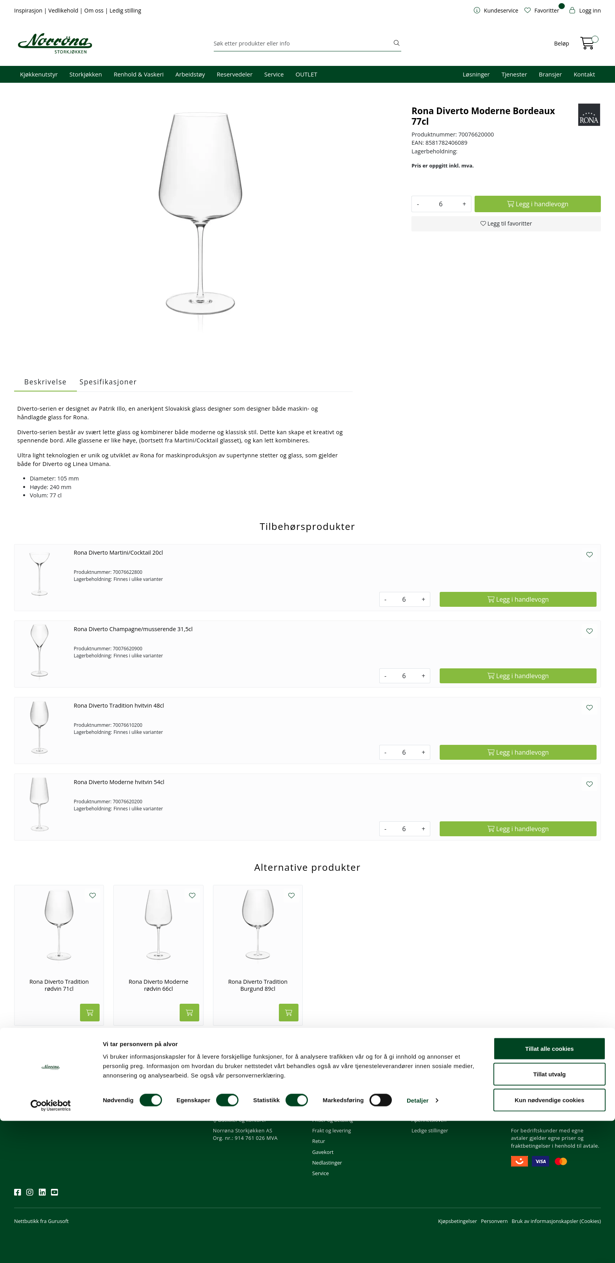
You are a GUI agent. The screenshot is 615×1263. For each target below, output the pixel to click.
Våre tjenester (427, 1098)
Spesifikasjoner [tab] (108, 381)
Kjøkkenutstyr (39, 74)
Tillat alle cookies (549, 1190)
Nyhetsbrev (31, 1077)
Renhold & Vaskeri (139, 74)
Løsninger (476, 74)
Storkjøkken (85, 74)
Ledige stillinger (429, 1130)
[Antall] (441, 204)
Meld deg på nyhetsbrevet (51, 1112)
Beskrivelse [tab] (45, 381)
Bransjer (550, 74)
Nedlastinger (327, 1162)
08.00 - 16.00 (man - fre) (244, 1109)
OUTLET (306, 74)
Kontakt (584, 74)
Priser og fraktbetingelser (542, 1109)
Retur (318, 1141)
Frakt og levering (331, 1130)
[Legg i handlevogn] (538, 204)
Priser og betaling (332, 1119)
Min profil (323, 1088)
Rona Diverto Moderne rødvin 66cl (158, 985)
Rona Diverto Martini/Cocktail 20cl (118, 552)
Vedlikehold (64, 10)
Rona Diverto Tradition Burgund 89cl (257, 985)
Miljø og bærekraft (432, 1109)
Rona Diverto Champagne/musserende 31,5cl (133, 629)
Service (274, 74)
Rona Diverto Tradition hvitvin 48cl (119, 705)
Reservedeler (235, 74)
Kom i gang (325, 1098)
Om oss (94, 10)
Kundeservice (331, 1077)
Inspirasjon (29, 10)
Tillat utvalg (549, 1216)
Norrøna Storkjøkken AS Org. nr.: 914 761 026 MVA (245, 1134)
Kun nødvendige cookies (549, 1242)
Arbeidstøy (190, 74)
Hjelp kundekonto (333, 1109)
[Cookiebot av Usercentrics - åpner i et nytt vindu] (50, 1248)
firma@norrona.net (238, 1088)
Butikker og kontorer (240, 1119)
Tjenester (514, 74)
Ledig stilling (125, 10)
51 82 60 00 (229, 1098)
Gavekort (322, 1152)
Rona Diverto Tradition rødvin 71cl (59, 985)
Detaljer (418, 1242)
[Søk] (303, 43)
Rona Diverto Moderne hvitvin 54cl (119, 782)
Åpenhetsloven (428, 1119)
